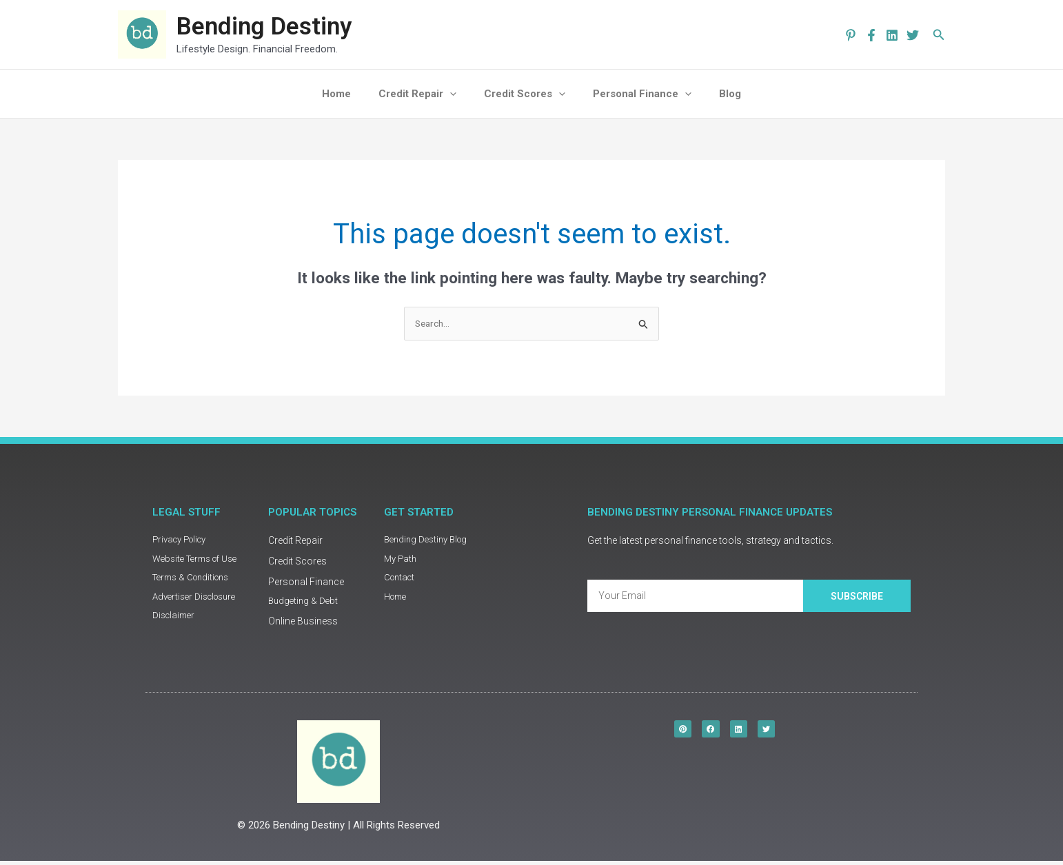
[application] (456, 94)
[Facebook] (871, 35)
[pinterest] (850, 35)
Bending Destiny (264, 26)
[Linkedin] (892, 35)
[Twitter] (913, 35)
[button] (939, 34)
